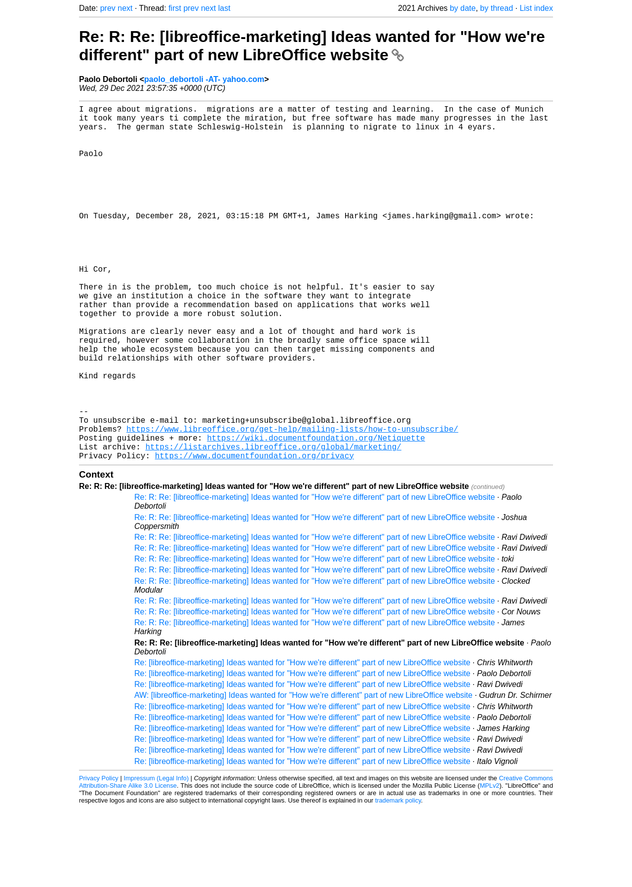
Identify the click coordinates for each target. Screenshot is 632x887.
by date (462, 8)
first (174, 8)
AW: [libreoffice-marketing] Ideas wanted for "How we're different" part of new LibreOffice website (303, 774)
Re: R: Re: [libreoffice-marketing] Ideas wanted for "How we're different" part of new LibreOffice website (312, 46)
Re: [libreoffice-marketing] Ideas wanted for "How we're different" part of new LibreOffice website (302, 741)
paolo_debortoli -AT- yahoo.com (204, 79)
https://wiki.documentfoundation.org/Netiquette (316, 512)
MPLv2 (490, 864)
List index (536, 8)
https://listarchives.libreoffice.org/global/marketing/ (273, 523)
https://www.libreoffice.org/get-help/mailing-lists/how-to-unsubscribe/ (292, 501)
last (224, 8)
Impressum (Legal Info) (156, 857)
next (125, 8)
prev (108, 8)
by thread (496, 8)
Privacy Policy (98, 857)
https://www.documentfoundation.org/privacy (254, 534)
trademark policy (398, 879)
